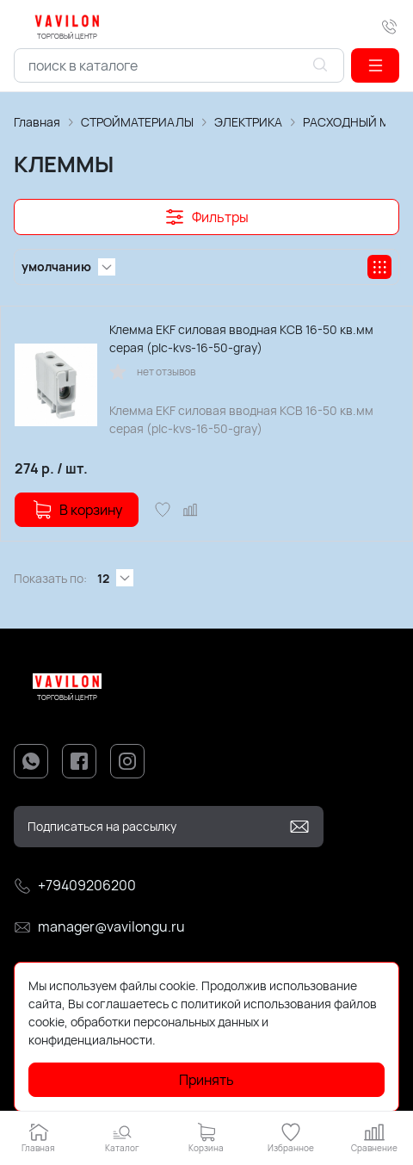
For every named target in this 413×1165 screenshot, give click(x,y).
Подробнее (190, 1040)
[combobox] (179, 65)
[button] (375, 65)
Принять (206, 1079)
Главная (37, 122)
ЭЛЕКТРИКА (248, 122)
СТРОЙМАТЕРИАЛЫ (137, 122)
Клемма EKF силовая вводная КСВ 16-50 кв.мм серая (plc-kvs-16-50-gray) (241, 338)
